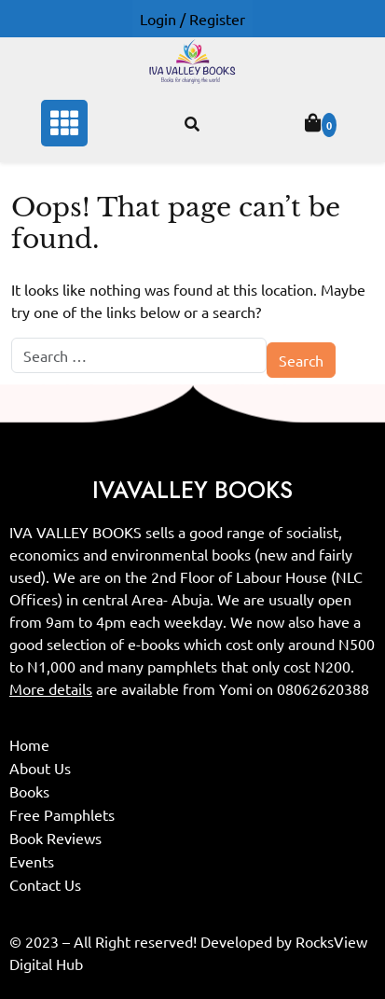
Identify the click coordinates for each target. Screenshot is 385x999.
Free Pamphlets (62, 814)
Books (29, 791)
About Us (40, 767)
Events (31, 861)
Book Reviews (55, 837)
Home (29, 744)
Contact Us (45, 884)
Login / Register (192, 18)
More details (50, 688)
